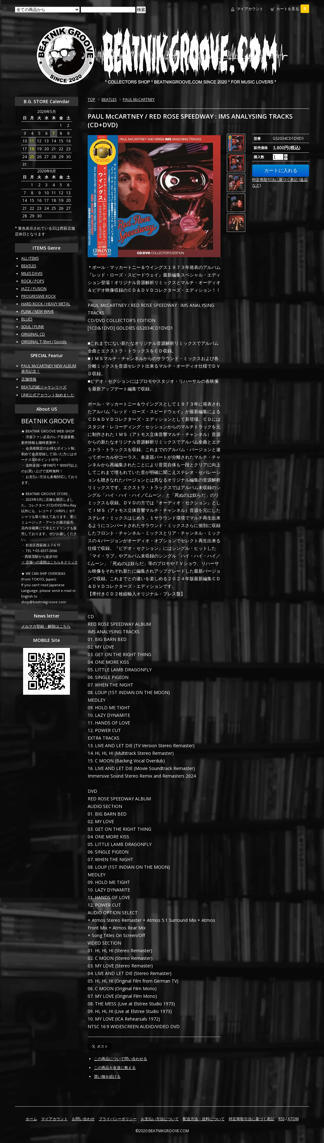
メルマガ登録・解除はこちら (46, 626)
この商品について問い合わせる (120, 1058)
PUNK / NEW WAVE (37, 311)
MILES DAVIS (31, 273)
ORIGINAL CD (33, 334)
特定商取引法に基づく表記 (251, 1118)
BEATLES (109, 99)
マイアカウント (250, 8)
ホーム (31, 1118)
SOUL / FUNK (32, 326)
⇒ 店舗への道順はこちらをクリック (49, 562)
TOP (91, 99)
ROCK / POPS (32, 281)
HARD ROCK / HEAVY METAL (45, 304)
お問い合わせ (83, 1118)
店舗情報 (28, 379)
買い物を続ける (107, 1076)
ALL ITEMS (30, 258)
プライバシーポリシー (118, 1118)
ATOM (293, 1118)
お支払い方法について (160, 1118)
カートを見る (292, 8)
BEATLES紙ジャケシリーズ (43, 387)
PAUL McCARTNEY (139, 99)
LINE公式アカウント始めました (47, 395)
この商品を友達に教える (115, 1067)
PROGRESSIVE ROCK (38, 296)
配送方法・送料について (204, 1118)
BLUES (26, 319)
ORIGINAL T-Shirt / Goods (43, 342)
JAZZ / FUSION (34, 288)
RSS (281, 1118)
